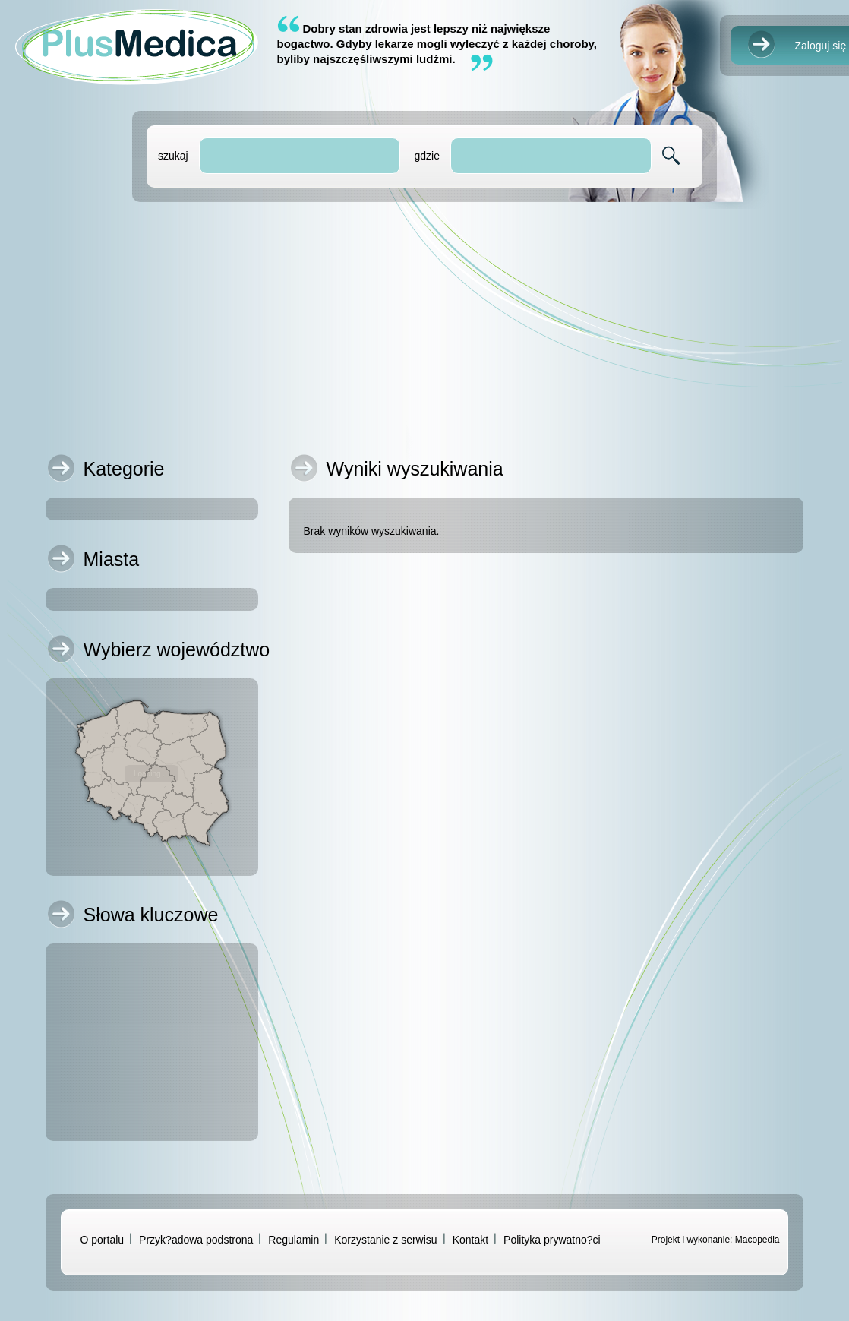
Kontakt (470, 1240)
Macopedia (757, 1239)
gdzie (426, 156)
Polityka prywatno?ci (552, 1240)
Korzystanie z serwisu (385, 1240)
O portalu (102, 1240)
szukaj (173, 156)
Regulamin (293, 1240)
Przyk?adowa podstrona (196, 1240)
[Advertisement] (425, 323)
